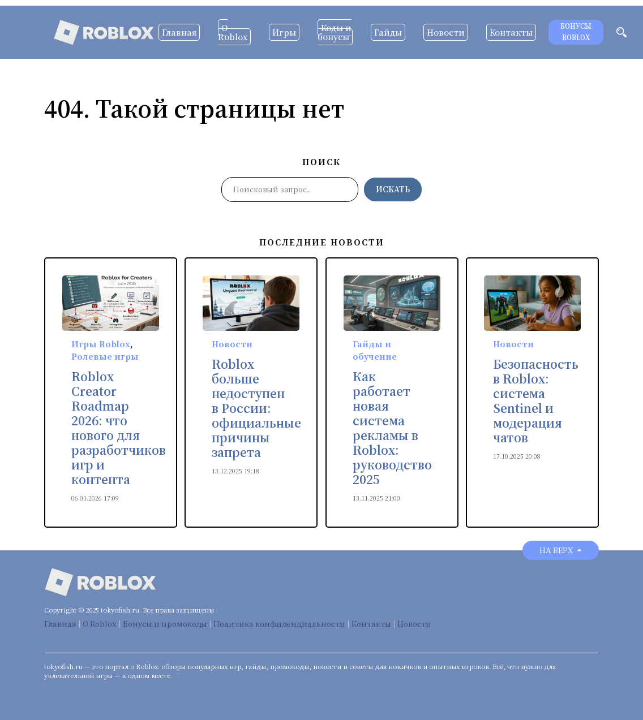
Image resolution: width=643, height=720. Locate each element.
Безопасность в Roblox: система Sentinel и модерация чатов (535, 401)
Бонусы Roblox (575, 32)
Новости (446, 32)
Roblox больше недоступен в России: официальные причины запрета (256, 408)
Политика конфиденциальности (279, 623)
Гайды (388, 32)
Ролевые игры (105, 356)
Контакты (511, 32)
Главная (179, 32)
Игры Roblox (100, 344)
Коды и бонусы (334, 32)
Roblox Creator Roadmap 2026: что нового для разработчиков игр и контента (118, 428)
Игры (284, 32)
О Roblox (232, 32)
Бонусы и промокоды (165, 623)
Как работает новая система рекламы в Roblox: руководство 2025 (392, 428)
